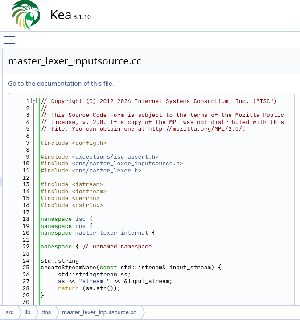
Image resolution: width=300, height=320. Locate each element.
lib (27, 312)
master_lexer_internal (192, 260)
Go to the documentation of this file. (141, 83)
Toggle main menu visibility (12, 36)
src (9, 312)
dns (161, 253)
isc (161, 246)
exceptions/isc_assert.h (195, 184)
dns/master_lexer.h (187, 198)
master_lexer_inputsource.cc (99, 312)
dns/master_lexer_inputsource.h (208, 191)
